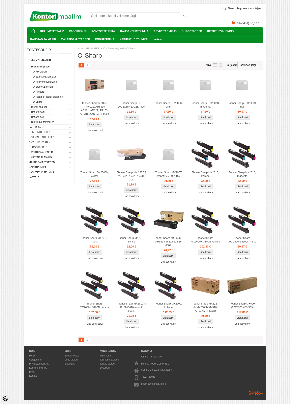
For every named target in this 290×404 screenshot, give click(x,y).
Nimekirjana (215, 65)
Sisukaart (69, 363)
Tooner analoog (39, 107)
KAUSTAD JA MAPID (43, 39)
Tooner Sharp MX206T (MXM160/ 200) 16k (168, 174)
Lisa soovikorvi (95, 130)
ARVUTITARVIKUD (165, 31)
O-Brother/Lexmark (43, 86)
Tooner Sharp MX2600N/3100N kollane (205, 239)
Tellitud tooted (107, 363)
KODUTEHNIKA (104, 39)
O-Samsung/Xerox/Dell (45, 76)
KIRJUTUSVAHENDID (220, 31)
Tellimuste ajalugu (109, 359)
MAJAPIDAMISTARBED (75, 39)
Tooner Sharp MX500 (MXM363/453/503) (242, 305)
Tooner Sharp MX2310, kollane (205, 174)
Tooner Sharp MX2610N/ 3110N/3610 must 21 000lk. (131, 307)
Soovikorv (105, 367)
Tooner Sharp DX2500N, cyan (168, 105)
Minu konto (106, 355)
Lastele (157, 39)
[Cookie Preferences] (5, 398)
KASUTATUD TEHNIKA (133, 39)
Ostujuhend (35, 359)
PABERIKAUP (77, 31)
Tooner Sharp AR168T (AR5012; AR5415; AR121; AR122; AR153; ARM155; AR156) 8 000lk (95, 108)
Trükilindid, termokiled (42, 122)
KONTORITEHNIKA (103, 31)
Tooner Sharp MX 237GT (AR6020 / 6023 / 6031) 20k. (131, 176)
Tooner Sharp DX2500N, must (242, 105)
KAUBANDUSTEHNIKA (134, 31)
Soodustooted (71, 355)
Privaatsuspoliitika (39, 363)
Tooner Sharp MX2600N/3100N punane (95, 305)
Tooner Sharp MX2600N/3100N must (242, 239)
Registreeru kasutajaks (248, 8)
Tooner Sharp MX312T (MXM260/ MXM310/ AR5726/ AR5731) (205, 307)
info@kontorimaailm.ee (153, 383)
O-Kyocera (38, 91)
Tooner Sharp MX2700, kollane (168, 305)
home (80, 48)
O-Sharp (37, 101)
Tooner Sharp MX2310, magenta (242, 174)
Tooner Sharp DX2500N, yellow (94, 174)
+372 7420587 (149, 376)
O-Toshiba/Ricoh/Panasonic (48, 96)
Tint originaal (38, 112)
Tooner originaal (40, 66)
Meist (32, 355)
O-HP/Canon (40, 71)
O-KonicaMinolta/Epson (45, 81)
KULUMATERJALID (52, 31)
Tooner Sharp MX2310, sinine (131, 239)
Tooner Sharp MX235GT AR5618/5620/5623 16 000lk (168, 241)
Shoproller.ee (256, 393)
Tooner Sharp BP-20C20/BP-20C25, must (131, 105)
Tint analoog (37, 117)
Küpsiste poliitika (38, 367)
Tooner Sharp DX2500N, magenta (205, 105)
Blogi (32, 371)
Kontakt (33, 375)
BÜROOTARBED (192, 31)
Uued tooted (71, 359)
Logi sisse (228, 8)
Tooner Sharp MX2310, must (94, 239)
